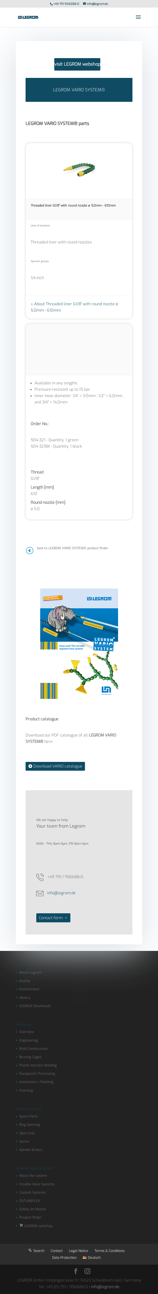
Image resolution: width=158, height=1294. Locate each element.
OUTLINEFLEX (29, 1201)
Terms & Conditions (109, 1251)
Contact (57, 1251)
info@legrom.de (61, 892)
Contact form (51, 917)
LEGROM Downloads (35, 1006)
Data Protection (64, 1257)
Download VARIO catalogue (57, 766)
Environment (29, 989)
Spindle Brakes (30, 1149)
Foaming (26, 1090)
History (24, 997)
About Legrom (30, 972)
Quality (24, 980)
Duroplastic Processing (37, 1073)
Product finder (30, 1217)
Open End (26, 1133)
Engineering (28, 1040)
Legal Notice (78, 1251)
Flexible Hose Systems (37, 1184)
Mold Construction (33, 1048)
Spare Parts (28, 1116)
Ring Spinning (29, 1124)
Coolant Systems (32, 1192)
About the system (33, 1175)
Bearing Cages (30, 1057)
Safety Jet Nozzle (32, 1209)
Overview (26, 1032)
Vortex (24, 1141)
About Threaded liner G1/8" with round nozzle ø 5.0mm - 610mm (74, 307)
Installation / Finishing (36, 1082)
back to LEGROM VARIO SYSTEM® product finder (72, 548)
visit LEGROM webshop (77, 64)
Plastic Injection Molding (38, 1065)
